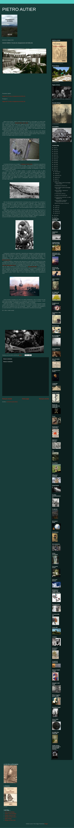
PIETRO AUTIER (19, 9)
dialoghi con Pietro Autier (10, 820)
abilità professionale (32, 266)
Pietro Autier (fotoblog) (9, 812)
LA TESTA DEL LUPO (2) (60, 193)
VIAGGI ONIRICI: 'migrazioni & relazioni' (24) (61, 191)
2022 (55, 155)
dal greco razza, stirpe (21, 122)
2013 (55, 215)
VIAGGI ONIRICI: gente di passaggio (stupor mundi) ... (62, 183)
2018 (55, 162)
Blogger (46, 823)
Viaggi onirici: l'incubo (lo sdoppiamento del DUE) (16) (13, 101)
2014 (55, 170)
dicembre (57, 171)
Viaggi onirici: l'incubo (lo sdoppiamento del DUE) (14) (13, 96)
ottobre (56, 173)
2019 (55, 160)
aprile (56, 207)
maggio (56, 205)
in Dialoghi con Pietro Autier (26, 164)
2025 (55, 149)
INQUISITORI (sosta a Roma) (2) (62, 203)
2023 (55, 153)
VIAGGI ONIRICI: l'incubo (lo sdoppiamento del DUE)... (61, 201)
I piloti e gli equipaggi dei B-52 (9, 265)
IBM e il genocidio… (6, 260)
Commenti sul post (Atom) (12, 401)
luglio (56, 179)
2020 (55, 158)
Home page (25, 399)
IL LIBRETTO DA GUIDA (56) (61, 195)
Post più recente (7, 399)
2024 (55, 151)
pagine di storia (8, 818)
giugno (56, 181)
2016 (55, 166)
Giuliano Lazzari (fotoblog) (10, 813)
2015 (55, 168)
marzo (56, 209)
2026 (55, 147)
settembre (57, 175)
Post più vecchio (44, 399)
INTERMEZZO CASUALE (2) (61, 185)
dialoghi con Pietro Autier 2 (10, 816)
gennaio (57, 213)
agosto (56, 177)
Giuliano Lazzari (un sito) (10, 815)
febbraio (57, 211)
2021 (55, 157)
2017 (55, 164)
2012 (55, 217)
